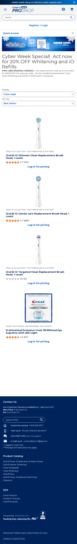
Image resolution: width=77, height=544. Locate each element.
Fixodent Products (11, 498)
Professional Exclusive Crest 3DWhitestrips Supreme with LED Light (34, 331)
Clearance (7, 480)
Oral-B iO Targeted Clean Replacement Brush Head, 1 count (35, 273)
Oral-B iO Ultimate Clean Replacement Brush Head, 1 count (35, 157)
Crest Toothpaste (11, 468)
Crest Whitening (10, 471)
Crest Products (10, 495)
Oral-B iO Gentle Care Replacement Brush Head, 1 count (37, 215)
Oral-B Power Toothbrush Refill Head (20, 477)
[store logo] (34, 9)
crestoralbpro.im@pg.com (36, 441)
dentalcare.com (22, 516)
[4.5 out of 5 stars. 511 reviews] (38, 337)
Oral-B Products (10, 502)
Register (34, 25)
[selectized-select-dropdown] (38, 94)
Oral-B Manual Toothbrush (15, 464)
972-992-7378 (27, 431)
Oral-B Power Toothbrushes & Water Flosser (23, 461)
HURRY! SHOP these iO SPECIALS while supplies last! (36, 2)
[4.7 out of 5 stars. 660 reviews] (38, 220)
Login (44, 25)
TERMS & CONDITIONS (14, 539)
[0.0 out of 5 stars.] (38, 279)
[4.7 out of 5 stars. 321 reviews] (38, 162)
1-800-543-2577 (36, 425)
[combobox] (38, 17)
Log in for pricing (38, 166)
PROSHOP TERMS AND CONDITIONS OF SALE (25, 533)
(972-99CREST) (40, 431)
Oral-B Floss (8, 474)
